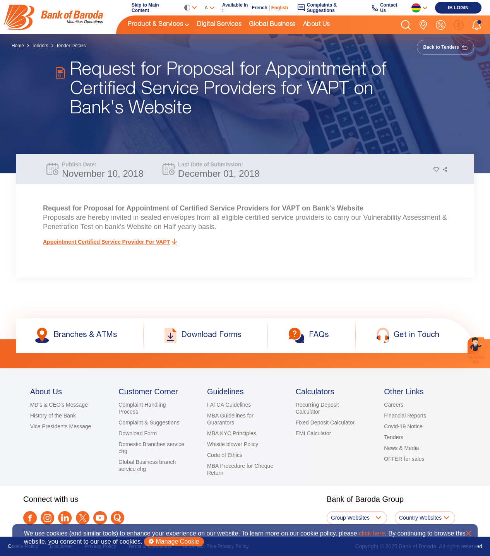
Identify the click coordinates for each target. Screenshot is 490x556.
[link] (60, 17)
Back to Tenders (445, 47)
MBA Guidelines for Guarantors (230, 419)
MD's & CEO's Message (59, 405)
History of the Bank (53, 415)
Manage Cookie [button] (174, 541)
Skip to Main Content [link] (145, 7)
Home (18, 45)
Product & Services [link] (155, 25)
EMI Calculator (313, 433)
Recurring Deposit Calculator (317, 408)
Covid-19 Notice (403, 426)
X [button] (468, 533)
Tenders (40, 45)
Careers (393, 405)
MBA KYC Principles (231, 433)
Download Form (137, 433)
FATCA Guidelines (229, 405)
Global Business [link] (272, 25)
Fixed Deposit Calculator (325, 422)
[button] (406, 25)
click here (372, 533)
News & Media (401, 448)
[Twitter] (82, 518)
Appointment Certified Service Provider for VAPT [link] (106, 242)
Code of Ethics (224, 455)
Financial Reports (405, 415)
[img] (60, 17)
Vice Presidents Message (60, 426)
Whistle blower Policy (232, 444)
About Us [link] (316, 25)
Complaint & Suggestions (148, 422)
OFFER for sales (404, 459)
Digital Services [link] (219, 25)
